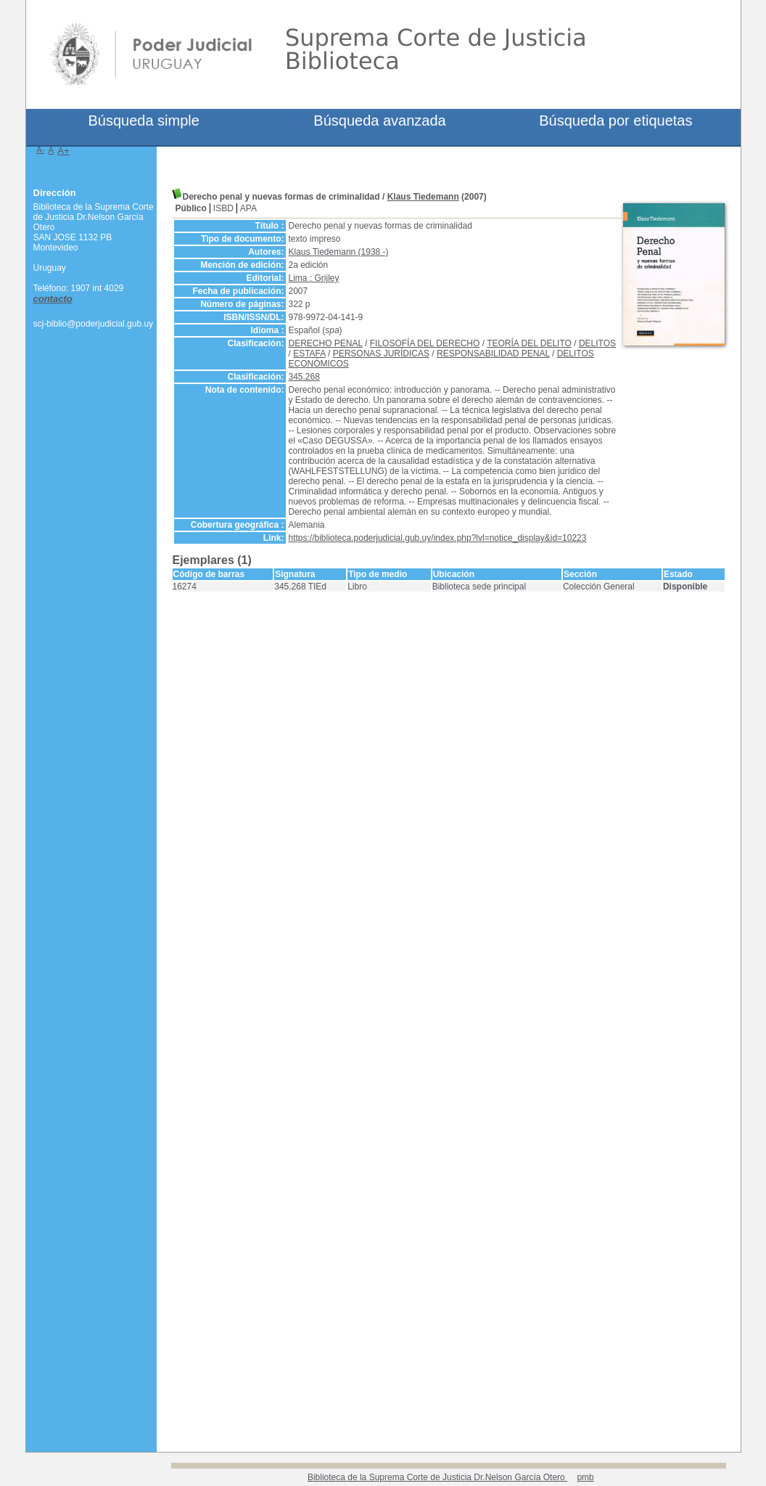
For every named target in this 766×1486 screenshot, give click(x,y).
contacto (53, 298)
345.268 (304, 377)
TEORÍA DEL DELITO (529, 343)
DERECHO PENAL (326, 343)
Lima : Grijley (314, 278)
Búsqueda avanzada (379, 120)
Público (191, 208)
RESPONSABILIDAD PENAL (493, 353)
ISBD (223, 208)
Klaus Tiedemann (423, 197)
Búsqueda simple (143, 120)
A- (41, 149)
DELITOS (597, 343)
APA (248, 208)
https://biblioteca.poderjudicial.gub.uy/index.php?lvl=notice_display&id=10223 (438, 538)
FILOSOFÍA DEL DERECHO (425, 343)
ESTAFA (309, 353)
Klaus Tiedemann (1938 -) (339, 252)
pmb (585, 1477)
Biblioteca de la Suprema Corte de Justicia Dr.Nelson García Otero (437, 1477)
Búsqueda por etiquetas (615, 120)
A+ (63, 150)
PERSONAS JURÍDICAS (381, 353)
